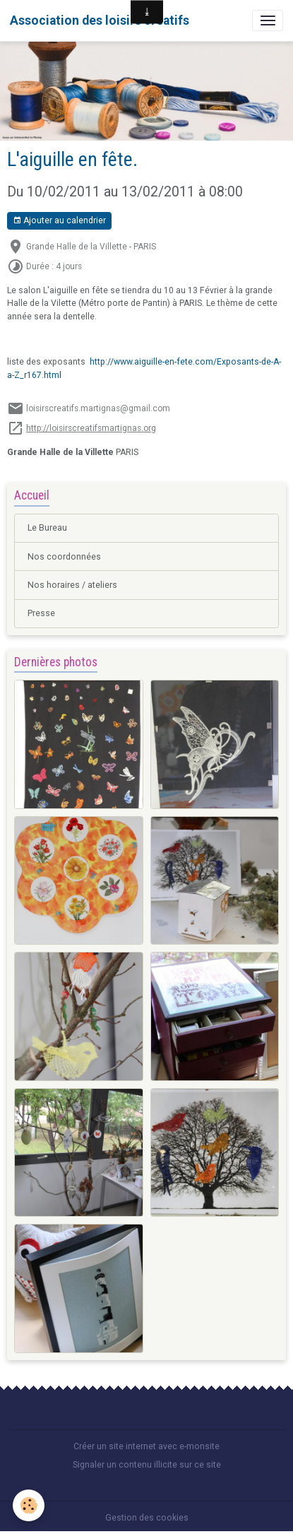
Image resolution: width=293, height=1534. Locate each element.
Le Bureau (47, 528)
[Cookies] (28, 1505)
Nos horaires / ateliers (72, 585)
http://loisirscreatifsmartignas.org (91, 428)
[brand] (99, 20)
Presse (41, 613)
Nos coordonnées (64, 557)
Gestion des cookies (147, 1518)
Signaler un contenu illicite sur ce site (147, 1465)
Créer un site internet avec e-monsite (146, 1446)
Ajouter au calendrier (59, 221)
